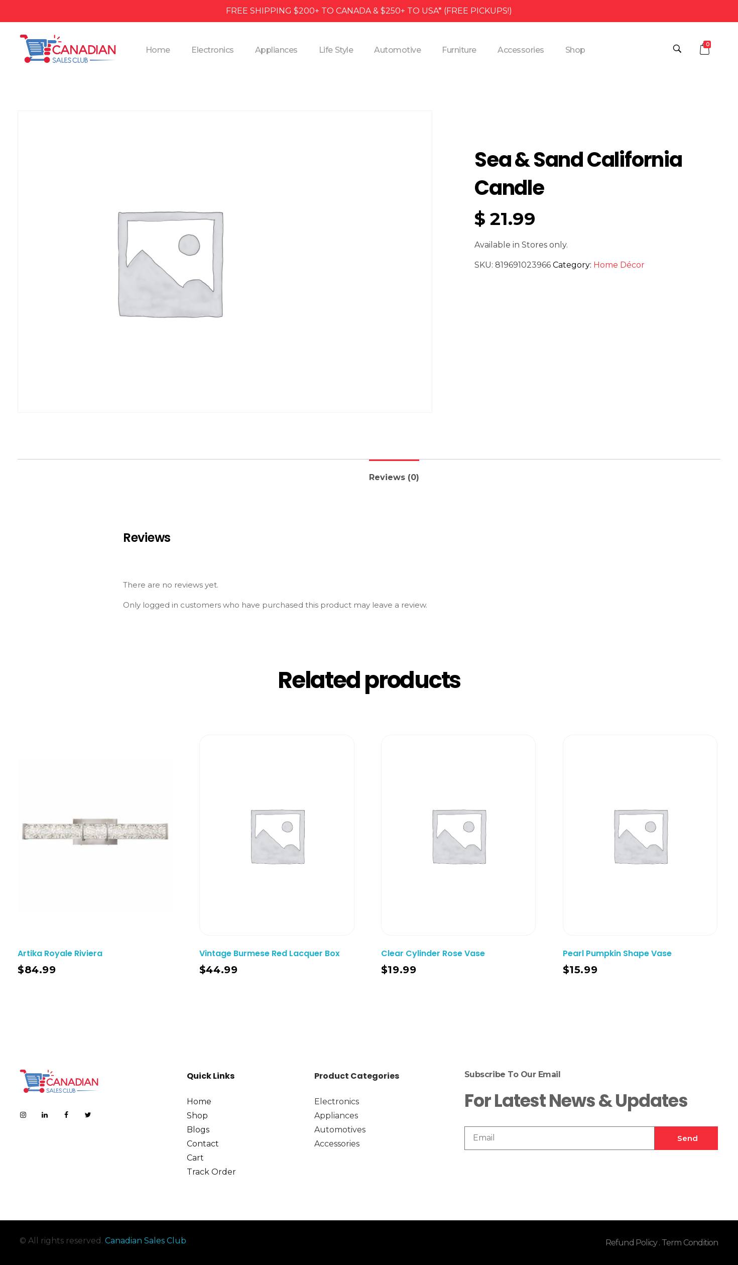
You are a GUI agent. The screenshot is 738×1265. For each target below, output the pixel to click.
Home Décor (619, 265)
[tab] (394, 473)
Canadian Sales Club (145, 1240)
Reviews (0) (394, 477)
